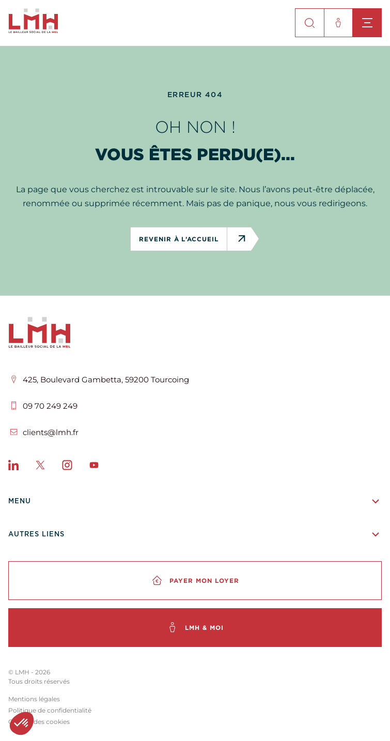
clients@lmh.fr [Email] (51, 432)
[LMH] (195, 334)
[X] (40, 467)
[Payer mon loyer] (195, 580)
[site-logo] (33, 30)
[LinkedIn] (13, 467)
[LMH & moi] (195, 627)
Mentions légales (34, 699)
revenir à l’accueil (183, 239)
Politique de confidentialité (49, 710)
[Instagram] (67, 467)
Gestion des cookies (39, 721)
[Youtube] (94, 467)
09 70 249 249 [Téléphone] (50, 406)
